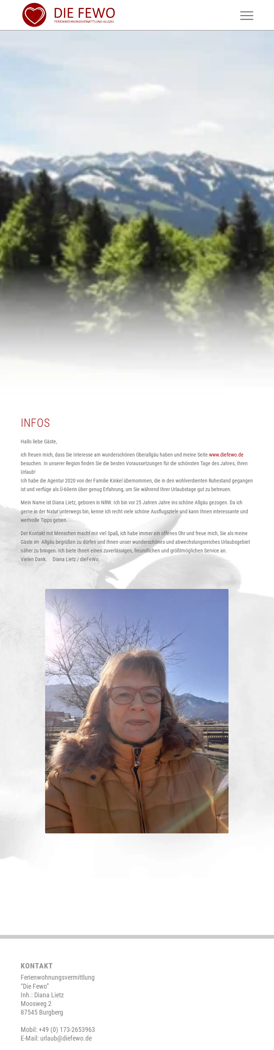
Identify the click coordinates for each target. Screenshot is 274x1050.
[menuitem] (243, 15)
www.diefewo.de (226, 455)
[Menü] (243, 15)
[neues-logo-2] (114, 15)
